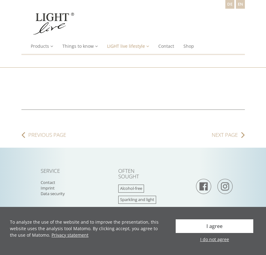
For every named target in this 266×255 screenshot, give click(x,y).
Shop (188, 46)
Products (42, 46)
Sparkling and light (137, 199)
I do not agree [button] (214, 239)
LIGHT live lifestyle (128, 46)
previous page (47, 135)
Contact (166, 46)
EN (240, 4)
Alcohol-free (131, 188)
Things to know (80, 46)
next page (225, 135)
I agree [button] (214, 226)
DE (229, 4)
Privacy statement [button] (70, 235)
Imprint (48, 188)
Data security (53, 193)
